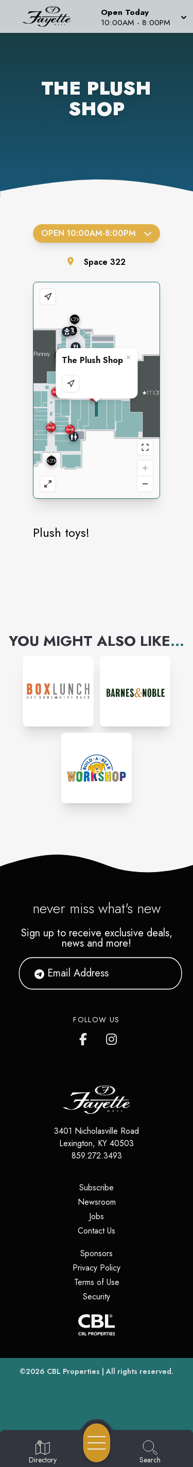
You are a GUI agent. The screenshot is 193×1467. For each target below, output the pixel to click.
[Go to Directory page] (43, 1452)
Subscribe (96, 1187)
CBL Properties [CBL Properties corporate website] (73, 1371)
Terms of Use (96, 1282)
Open (96, 233)
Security (96, 1296)
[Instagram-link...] (58, 691)
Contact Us (96, 1231)
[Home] (50, 16)
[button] (143, 16)
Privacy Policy (96, 1268)
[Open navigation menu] (97, 1443)
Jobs (96, 1216)
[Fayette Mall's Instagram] (112, 1037)
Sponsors (96, 1253)
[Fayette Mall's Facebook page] (85, 1037)
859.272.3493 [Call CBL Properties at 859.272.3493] (97, 1156)
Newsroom (97, 1202)
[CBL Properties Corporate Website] (96, 1324)
